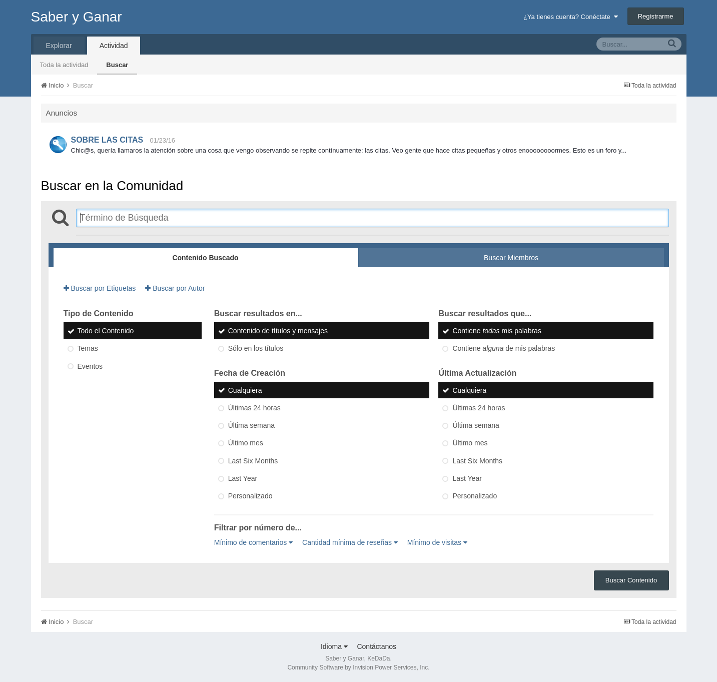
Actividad (114, 46)
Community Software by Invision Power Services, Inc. (358, 667)
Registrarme (655, 16)
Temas (88, 349)
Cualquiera (245, 390)
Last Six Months (253, 461)
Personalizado (250, 496)
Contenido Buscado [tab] (205, 258)
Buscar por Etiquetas (100, 288)
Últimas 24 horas (254, 408)
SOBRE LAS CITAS (107, 140)
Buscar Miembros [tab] (511, 258)
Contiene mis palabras (496, 331)
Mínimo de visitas (437, 542)
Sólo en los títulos (256, 349)
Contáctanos (376, 646)
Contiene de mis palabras (503, 349)
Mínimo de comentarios (253, 542)
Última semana (251, 425)
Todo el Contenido (106, 331)
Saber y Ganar (76, 17)
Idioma (334, 646)
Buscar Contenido (631, 580)
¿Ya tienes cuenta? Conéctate (570, 17)
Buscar (117, 65)
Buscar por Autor (175, 288)
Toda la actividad (64, 65)
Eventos (90, 366)
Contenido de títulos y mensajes (278, 331)
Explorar (59, 46)
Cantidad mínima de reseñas (350, 542)
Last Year (242, 478)
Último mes (245, 443)
